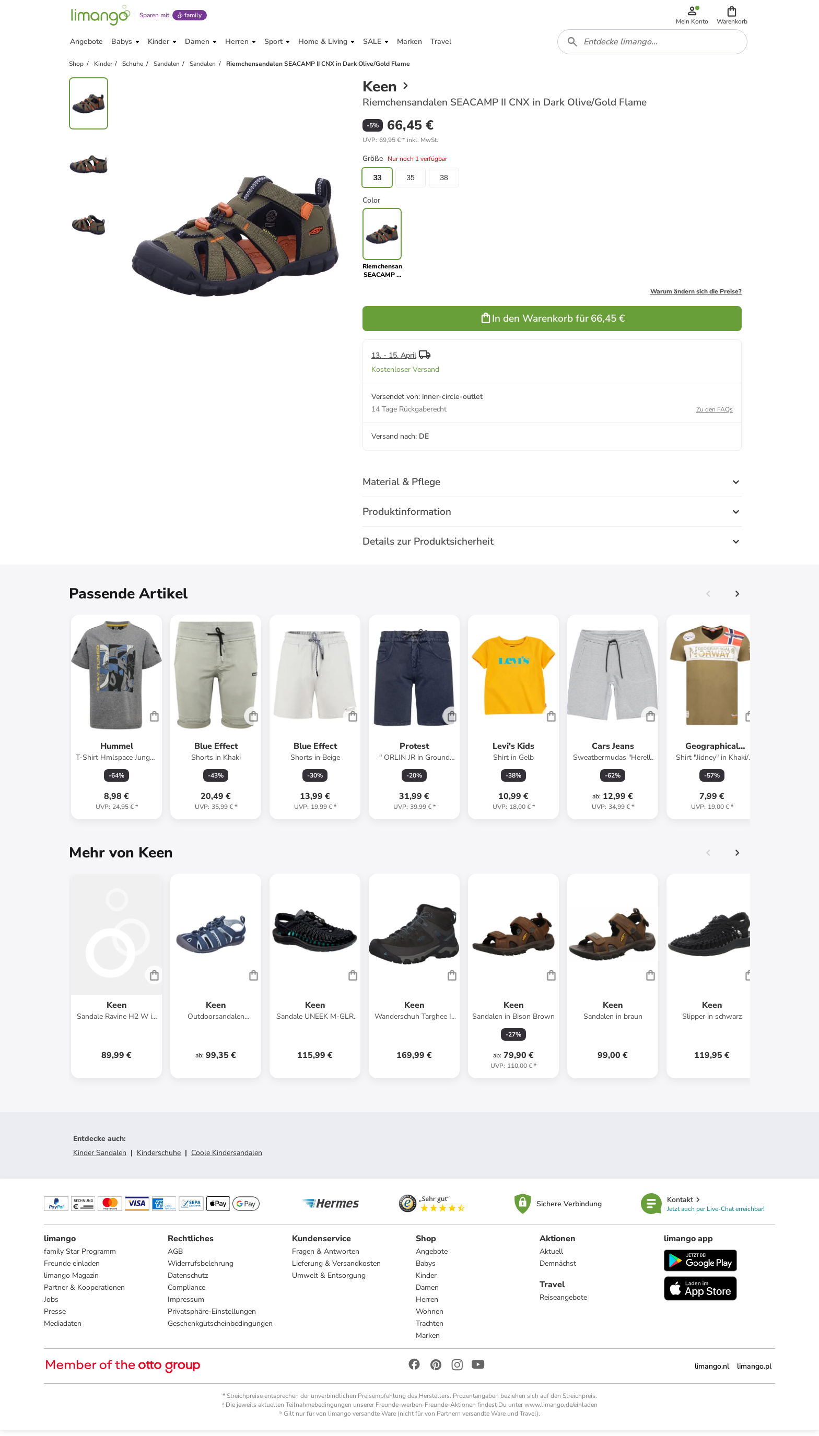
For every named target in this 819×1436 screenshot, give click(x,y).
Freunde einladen (72, 1269)
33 (377, 183)
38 (444, 183)
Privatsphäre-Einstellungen (212, 1317)
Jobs (51, 1305)
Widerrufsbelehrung (200, 1269)
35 (410, 183)
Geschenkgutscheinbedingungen (220, 1329)
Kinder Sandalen (99, 1158)
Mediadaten (62, 1329)
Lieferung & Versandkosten (336, 1269)
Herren (427, 1305)
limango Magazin (71, 1281)
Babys (426, 1269)
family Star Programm (80, 1257)
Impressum (186, 1305)
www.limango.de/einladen (561, 1410)
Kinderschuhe (159, 1158)
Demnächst (558, 1269)
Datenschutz (188, 1281)
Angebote (432, 1257)
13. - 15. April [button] (393, 361)
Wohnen (429, 1317)
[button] (732, 16)
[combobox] (652, 46)
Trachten (429, 1329)
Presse (55, 1317)
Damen (427, 1293)
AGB (175, 1257)
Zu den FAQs (714, 414)
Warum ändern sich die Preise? (696, 296)
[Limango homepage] (100, 16)
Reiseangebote (563, 1303)
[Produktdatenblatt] (116, 722)
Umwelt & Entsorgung (329, 1281)
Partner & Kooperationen (84, 1293)
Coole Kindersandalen (226, 1158)
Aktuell (551, 1257)
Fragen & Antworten (325, 1257)
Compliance (186, 1293)
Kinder (426, 1281)
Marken (428, 1341)
